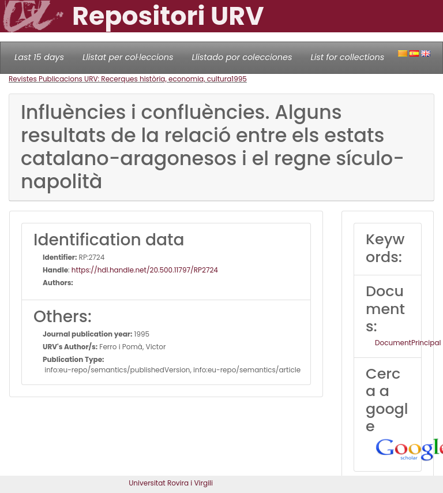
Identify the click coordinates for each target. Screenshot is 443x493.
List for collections (347, 57)
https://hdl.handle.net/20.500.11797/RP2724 (145, 270)
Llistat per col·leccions (128, 57)
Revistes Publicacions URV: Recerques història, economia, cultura (120, 79)
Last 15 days (39, 57)
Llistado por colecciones (242, 57)
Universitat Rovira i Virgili (171, 483)
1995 (239, 79)
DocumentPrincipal (408, 343)
